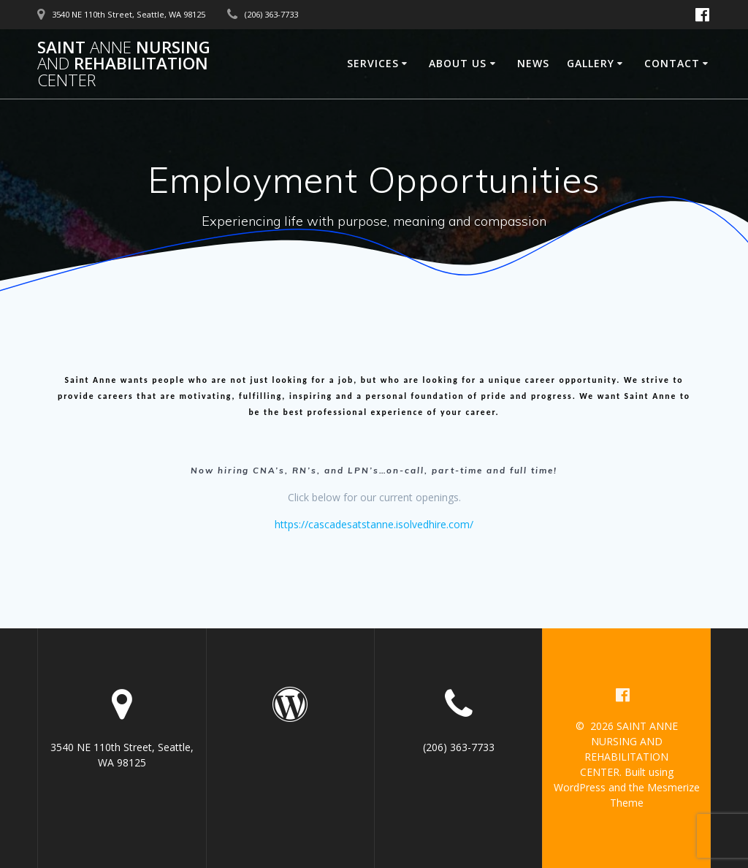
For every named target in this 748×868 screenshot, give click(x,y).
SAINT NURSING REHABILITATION (123, 63)
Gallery (590, 63)
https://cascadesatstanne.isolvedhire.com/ (374, 524)
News (533, 63)
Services (373, 63)
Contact (672, 63)
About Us (457, 63)
